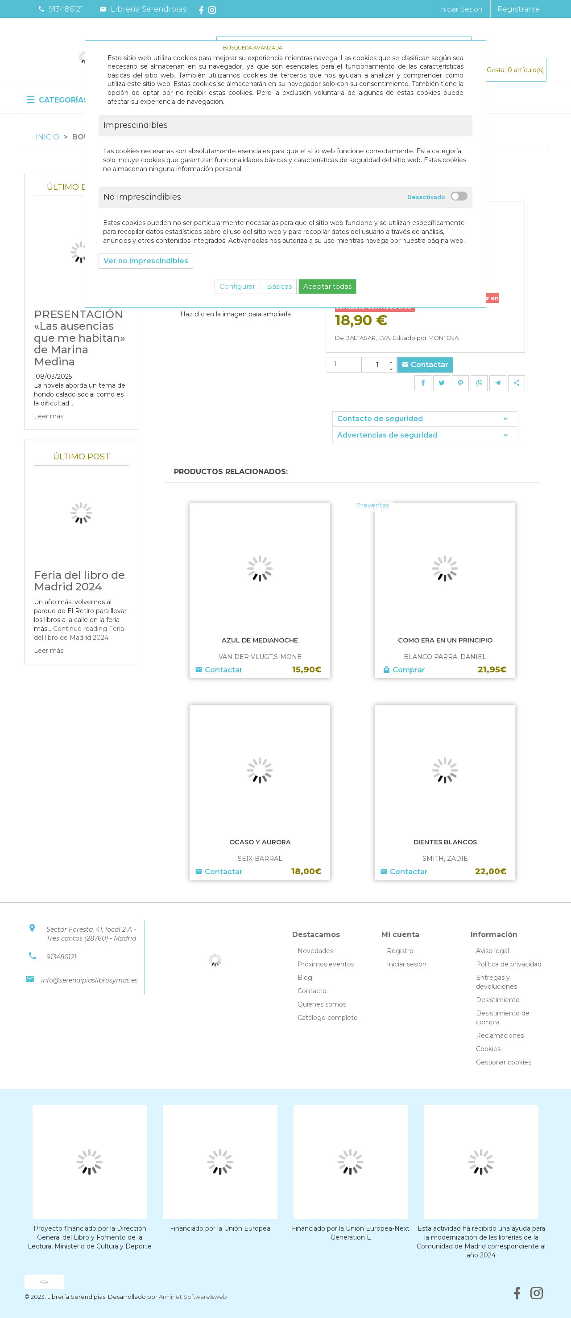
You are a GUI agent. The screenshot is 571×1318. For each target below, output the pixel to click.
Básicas (279, 286)
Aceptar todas (327, 286)
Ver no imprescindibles (145, 261)
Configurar (237, 286)
